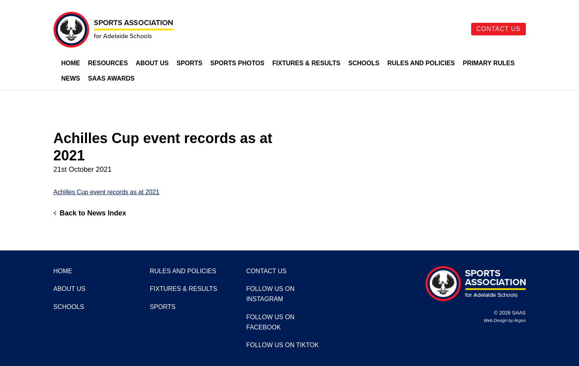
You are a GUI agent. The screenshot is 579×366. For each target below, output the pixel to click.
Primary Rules (489, 63)
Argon (519, 320)
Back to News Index (90, 213)
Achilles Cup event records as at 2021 (106, 192)
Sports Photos (237, 63)
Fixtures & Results (306, 63)
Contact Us (498, 29)
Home (70, 63)
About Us (152, 63)
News (70, 78)
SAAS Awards (111, 78)
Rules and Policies (421, 63)
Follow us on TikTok (282, 345)
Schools (363, 63)
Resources (108, 63)
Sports (189, 63)
